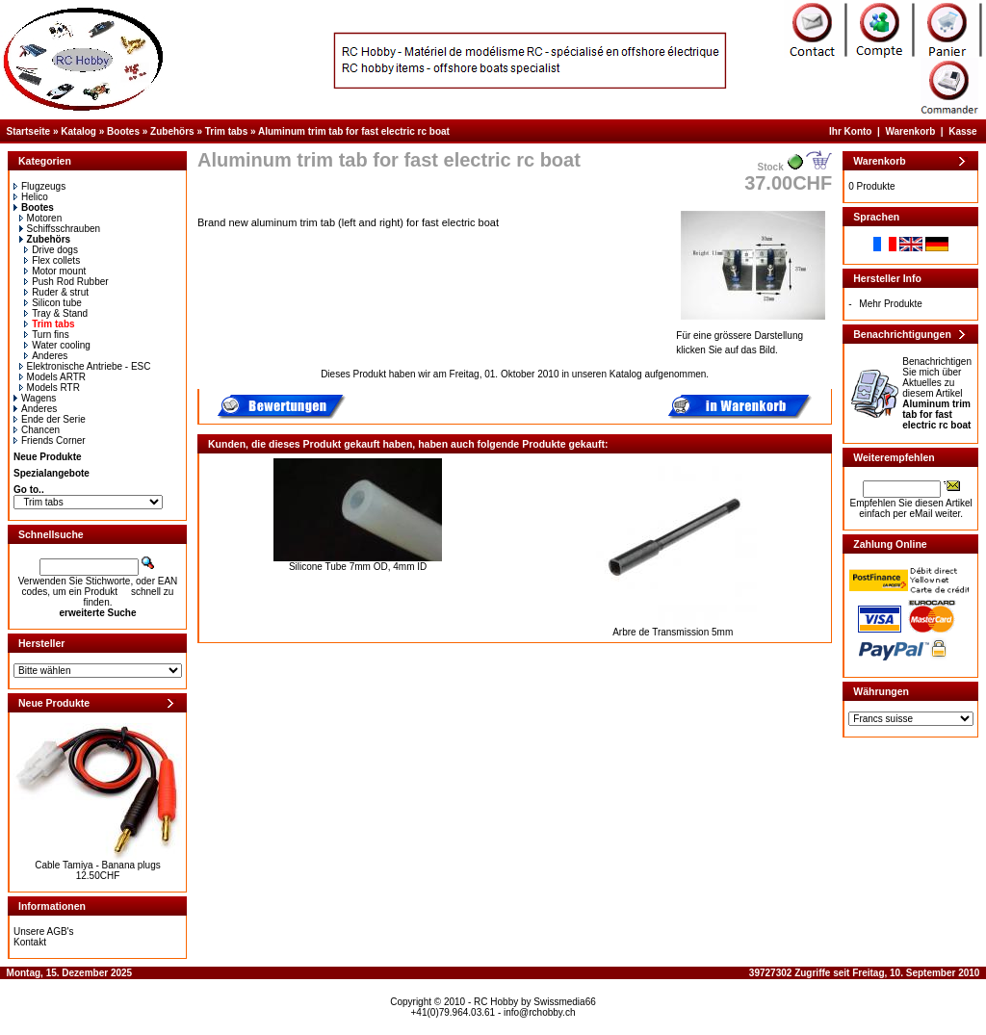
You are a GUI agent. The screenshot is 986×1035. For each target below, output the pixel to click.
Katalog (78, 131)
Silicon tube (53, 303)
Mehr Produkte (890, 303)
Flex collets (52, 260)
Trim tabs (226, 131)
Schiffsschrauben (60, 228)
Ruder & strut (56, 292)
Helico (30, 197)
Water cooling (57, 345)
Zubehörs (172, 131)
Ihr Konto (850, 131)
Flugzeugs (39, 186)
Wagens (34, 398)
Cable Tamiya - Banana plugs (97, 865)
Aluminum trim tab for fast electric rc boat (354, 131)
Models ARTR (53, 377)
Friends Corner (49, 440)
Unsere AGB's (43, 931)
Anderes (45, 355)
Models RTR (49, 387)
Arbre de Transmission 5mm (672, 632)
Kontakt (29, 942)
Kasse (962, 131)
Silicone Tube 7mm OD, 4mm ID (358, 566)
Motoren (41, 218)
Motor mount (55, 271)
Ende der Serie (49, 419)
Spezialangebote (51, 473)
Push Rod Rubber (66, 281)
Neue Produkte (47, 457)
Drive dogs (51, 250)
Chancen (36, 430)
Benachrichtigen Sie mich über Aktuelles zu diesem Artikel (937, 393)
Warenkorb (910, 131)
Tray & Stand (56, 313)
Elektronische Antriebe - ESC (85, 366)
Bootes (123, 131)
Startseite (29, 131)
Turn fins (46, 334)
